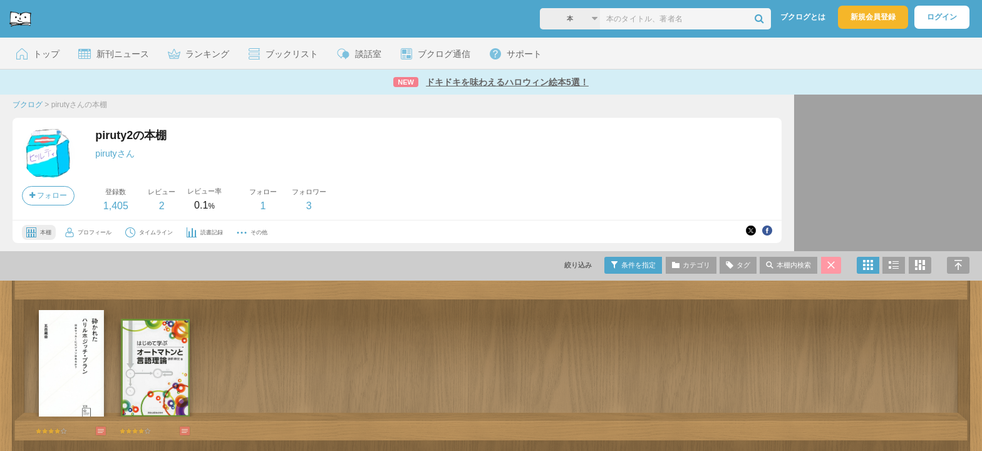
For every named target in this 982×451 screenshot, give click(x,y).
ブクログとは (802, 17)
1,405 (115, 205)
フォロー (48, 195)
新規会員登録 (873, 17)
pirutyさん (114, 153)
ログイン (942, 17)
